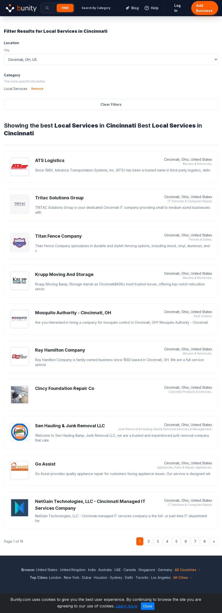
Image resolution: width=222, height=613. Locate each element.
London (55, 577)
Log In (177, 8)
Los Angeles (161, 577)
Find (65, 8)
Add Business (204, 8)
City (6, 50)
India (92, 570)
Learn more (126, 606)
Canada (129, 570)
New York (71, 577)
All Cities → (182, 577)
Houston (100, 577)
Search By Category (96, 8)
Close (147, 606)
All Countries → (188, 570)
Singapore (146, 570)
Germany (165, 570)
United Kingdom (72, 570)
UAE (117, 570)
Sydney (116, 577)
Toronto (142, 577)
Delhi (129, 577)
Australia (105, 570)
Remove (37, 88)
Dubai (86, 577)
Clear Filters (111, 104)
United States (46, 570)
